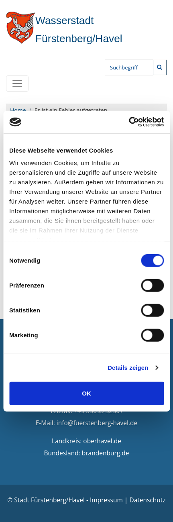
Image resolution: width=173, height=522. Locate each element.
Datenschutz (147, 499)
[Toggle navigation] (17, 83)
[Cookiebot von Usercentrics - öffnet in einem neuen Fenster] (129, 122)
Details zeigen (128, 367)
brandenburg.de (105, 453)
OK (86, 392)
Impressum (106, 499)
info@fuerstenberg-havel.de (97, 422)
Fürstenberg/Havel (64, 29)
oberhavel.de (102, 440)
